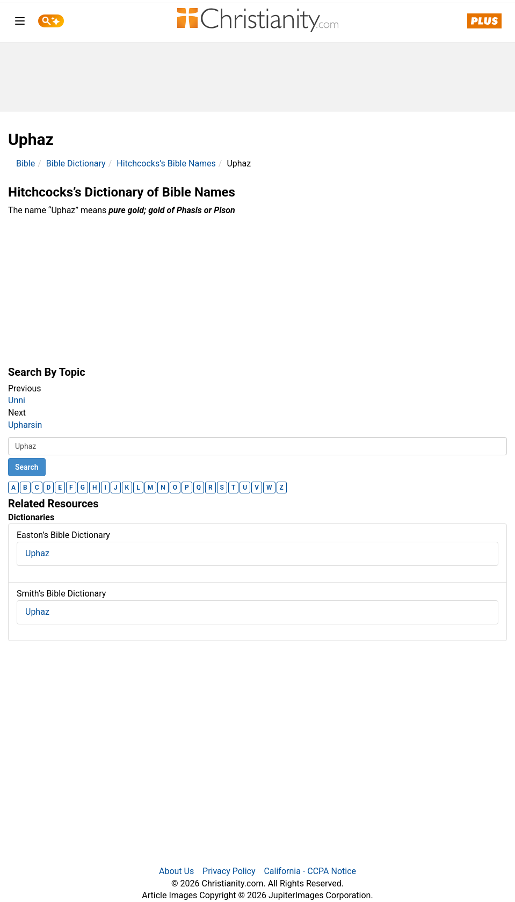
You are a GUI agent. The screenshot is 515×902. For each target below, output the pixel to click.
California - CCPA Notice (310, 871)
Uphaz (37, 553)
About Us (176, 871)
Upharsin (25, 425)
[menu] (20, 22)
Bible (25, 163)
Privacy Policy (229, 871)
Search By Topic (46, 372)
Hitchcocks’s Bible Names (166, 163)
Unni (16, 400)
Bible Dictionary (76, 163)
